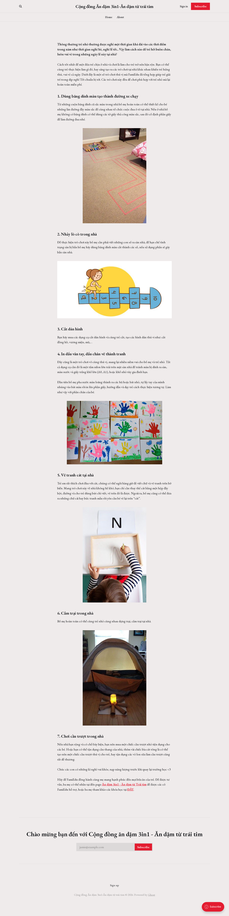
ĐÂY (130, 789)
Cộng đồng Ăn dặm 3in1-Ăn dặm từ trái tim (114, 6)
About (120, 17)
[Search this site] (20, 6)
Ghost (151, 894)
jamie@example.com (116, 847)
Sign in (184, 6)
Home (108, 17)
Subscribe (200, 6)
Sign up (114, 885)
